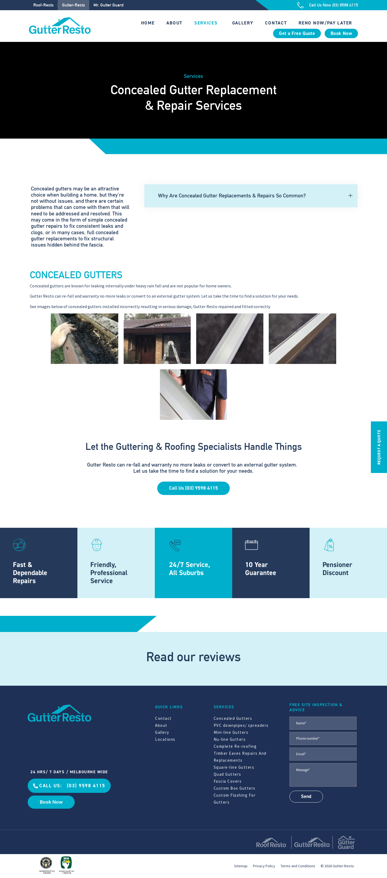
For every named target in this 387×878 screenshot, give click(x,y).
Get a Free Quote (297, 33)
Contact (276, 23)
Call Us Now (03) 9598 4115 (333, 5)
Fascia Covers (228, 781)
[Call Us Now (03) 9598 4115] (300, 5)
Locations (165, 739)
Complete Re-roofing (235, 746)
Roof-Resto (43, 5)
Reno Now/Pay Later (325, 23)
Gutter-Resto (73, 5)
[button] (250, 195)
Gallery (242, 23)
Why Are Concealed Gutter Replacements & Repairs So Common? (232, 195)
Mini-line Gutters (231, 732)
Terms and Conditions (298, 865)
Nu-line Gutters (230, 739)
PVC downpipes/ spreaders (241, 725)
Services (206, 23)
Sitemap (241, 865)
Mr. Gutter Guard (108, 5)
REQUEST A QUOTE (378, 447)
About (174, 23)
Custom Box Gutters (235, 788)
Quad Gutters (227, 774)
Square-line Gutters (234, 767)
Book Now (341, 33)
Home (148, 23)
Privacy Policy (264, 865)
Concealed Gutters (233, 718)
